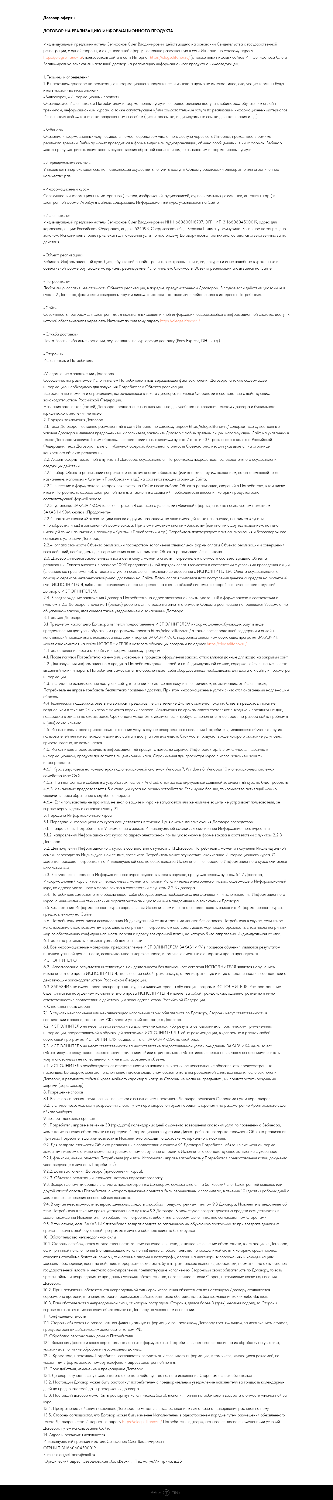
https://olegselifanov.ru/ (63, 57)
